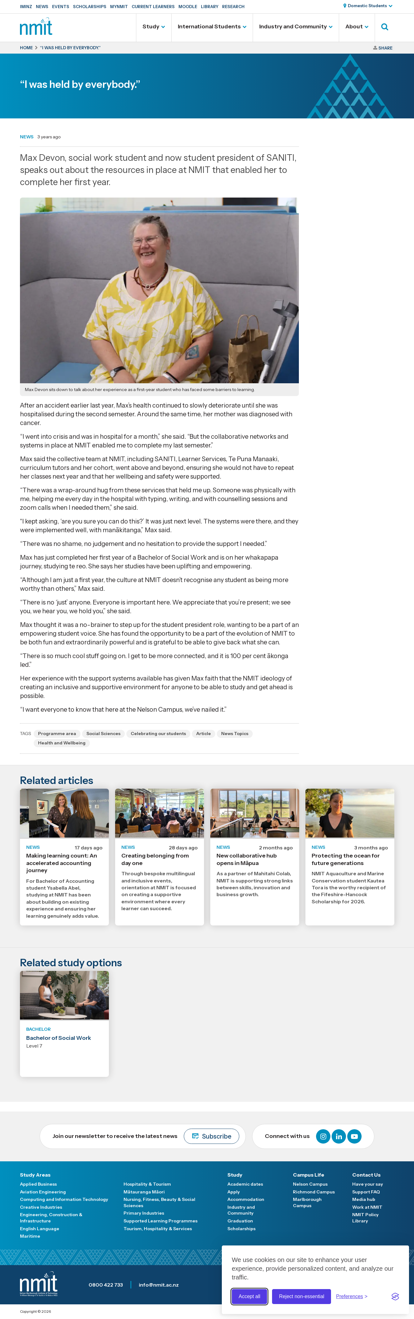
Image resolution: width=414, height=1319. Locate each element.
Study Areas (35, 1175)
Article (203, 733)
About (354, 26)
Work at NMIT (367, 1207)
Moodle (187, 6)
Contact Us (366, 1175)
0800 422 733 (106, 1285)
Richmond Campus (314, 1192)
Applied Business (38, 1184)
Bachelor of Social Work (58, 1038)
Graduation (240, 1221)
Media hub (363, 1199)
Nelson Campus (310, 1184)
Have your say (367, 1184)
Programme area (57, 733)
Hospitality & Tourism (147, 1184)
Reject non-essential (301, 1296)
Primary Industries (144, 1213)
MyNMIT (119, 6)
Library (209, 6)
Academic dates (245, 1184)
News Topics (234, 733)
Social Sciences (103, 733)
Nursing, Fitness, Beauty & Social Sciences (159, 1202)
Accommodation (245, 1199)
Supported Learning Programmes (160, 1221)
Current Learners (153, 6)
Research (233, 6)
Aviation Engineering (43, 1192)
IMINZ (26, 6)
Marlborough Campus (307, 1202)
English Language (39, 1228)
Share (385, 47)
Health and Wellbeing (61, 743)
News (42, 6)
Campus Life (308, 1175)
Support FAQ (366, 1192)
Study (151, 26)
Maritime (30, 1236)
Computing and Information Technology (64, 1199)
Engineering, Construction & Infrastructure (51, 1218)
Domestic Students (367, 5)
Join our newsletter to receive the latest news (145, 1136)
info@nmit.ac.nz (159, 1285)
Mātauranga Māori (144, 1192)
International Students (209, 26)
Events (60, 6)
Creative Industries (41, 1207)
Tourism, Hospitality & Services (158, 1228)
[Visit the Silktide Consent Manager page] (395, 1296)
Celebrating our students (158, 733)
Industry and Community (293, 26)
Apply (233, 1192)
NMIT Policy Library (365, 1218)
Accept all (249, 1296)
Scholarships (89, 6)
